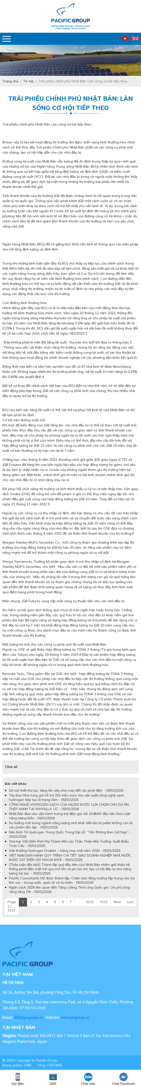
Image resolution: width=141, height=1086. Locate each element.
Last (130, 902)
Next (117, 902)
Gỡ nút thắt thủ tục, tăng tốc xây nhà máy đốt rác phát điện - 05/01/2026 (66, 790)
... (79, 902)
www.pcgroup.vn (76, 1017)
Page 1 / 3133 (11, 906)
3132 (90, 902)
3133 (103, 902)
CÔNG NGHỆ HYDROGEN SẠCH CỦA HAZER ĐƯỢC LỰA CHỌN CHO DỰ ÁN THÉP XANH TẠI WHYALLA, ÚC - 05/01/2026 (69, 806)
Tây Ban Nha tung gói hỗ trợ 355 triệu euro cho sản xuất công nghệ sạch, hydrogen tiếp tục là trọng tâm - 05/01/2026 (67, 797)
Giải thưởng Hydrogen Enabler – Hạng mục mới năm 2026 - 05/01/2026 (64, 850)
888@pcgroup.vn (28, 1017)
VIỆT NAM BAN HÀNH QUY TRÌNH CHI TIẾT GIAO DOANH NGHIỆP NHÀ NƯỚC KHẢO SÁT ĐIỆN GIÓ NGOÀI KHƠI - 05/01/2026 (70, 857)
